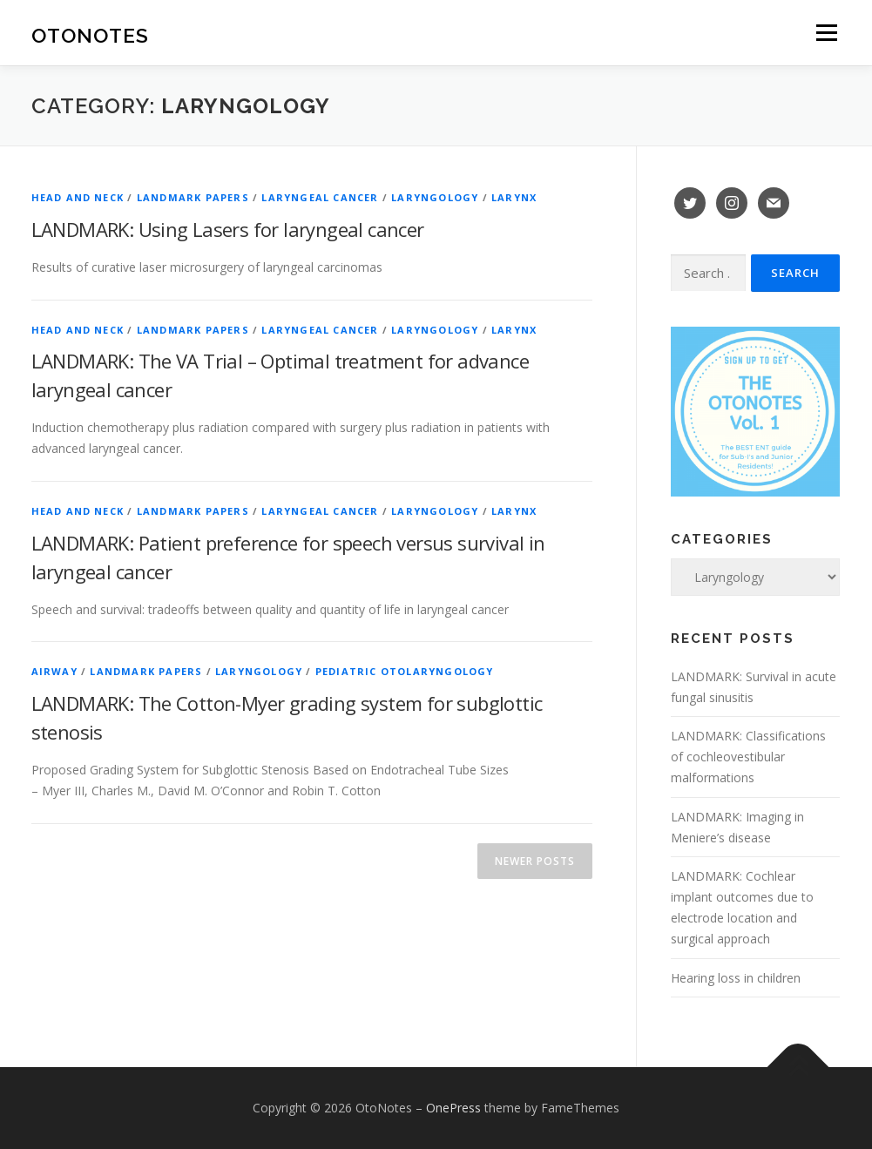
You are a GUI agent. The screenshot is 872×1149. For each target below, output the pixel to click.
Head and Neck (78, 197)
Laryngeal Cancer (319, 197)
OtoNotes (90, 35)
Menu (826, 32)
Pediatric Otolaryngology (404, 671)
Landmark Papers (193, 197)
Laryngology (434, 197)
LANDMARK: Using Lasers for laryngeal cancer (227, 229)
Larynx (514, 197)
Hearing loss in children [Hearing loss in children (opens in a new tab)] (736, 978)
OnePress (453, 1107)
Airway (54, 671)
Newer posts (535, 861)
